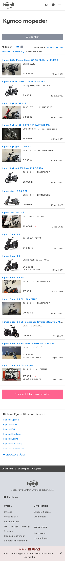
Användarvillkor (12, 522)
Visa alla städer (15, 455)
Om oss (8, 512)
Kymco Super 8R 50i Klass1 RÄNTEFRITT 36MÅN (28, 344)
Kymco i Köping (10, 439)
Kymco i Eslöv (10, 429)
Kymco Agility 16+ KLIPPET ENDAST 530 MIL (26, 125)
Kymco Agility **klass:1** (15, 103)
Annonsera (39, 533)
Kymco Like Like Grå (13, 213)
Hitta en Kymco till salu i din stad (24, 414)
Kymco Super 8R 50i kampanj (17, 365)
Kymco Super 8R (11, 234)
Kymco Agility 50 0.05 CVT (16, 146)
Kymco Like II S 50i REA (14, 191)
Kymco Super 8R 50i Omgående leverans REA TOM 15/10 (33, 322)
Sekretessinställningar (15, 541)
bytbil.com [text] (32, 483)
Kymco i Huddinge (12, 434)
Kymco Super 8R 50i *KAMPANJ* (19, 299)
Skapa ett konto (42, 512)
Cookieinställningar (14, 536)
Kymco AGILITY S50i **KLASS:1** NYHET (23, 82)
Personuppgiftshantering (17, 526)
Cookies (8, 531)
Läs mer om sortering (13, 51)
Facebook (12, 497)
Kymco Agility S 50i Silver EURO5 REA (22, 168)
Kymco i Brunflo (10, 424)
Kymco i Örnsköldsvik (13, 448)
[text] (8, 5)
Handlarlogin (40, 538)
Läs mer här (29, 557)
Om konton (40, 517)
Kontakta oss (11, 517)
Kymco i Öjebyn (11, 420)
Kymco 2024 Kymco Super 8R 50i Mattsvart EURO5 (30, 60)
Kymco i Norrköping (12, 443)
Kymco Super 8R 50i (13, 277)
